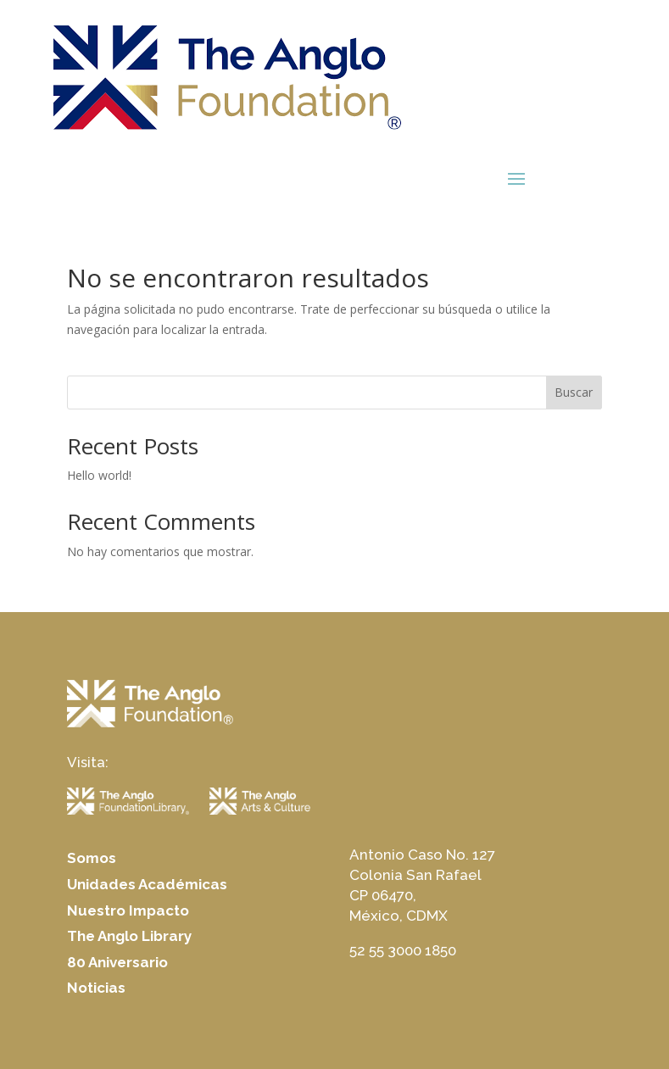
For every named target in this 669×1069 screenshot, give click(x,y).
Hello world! (99, 475)
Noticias (96, 987)
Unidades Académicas (147, 884)
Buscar (574, 392)
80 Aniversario (117, 962)
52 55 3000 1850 (402, 950)
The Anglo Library (129, 935)
